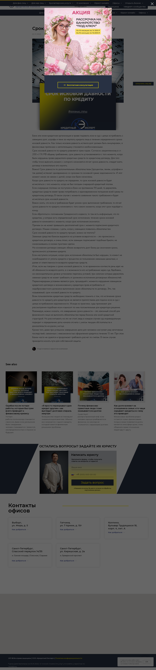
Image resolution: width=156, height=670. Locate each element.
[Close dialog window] (152, 3)
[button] (78, 85)
